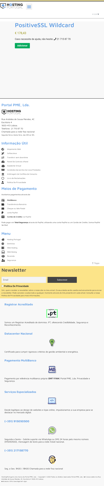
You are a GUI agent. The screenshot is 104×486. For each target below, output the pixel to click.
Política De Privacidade (16, 286)
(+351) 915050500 (16, 421)
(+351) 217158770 (16, 450)
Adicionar (22, 45)
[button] (29, 7)
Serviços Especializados (20, 391)
